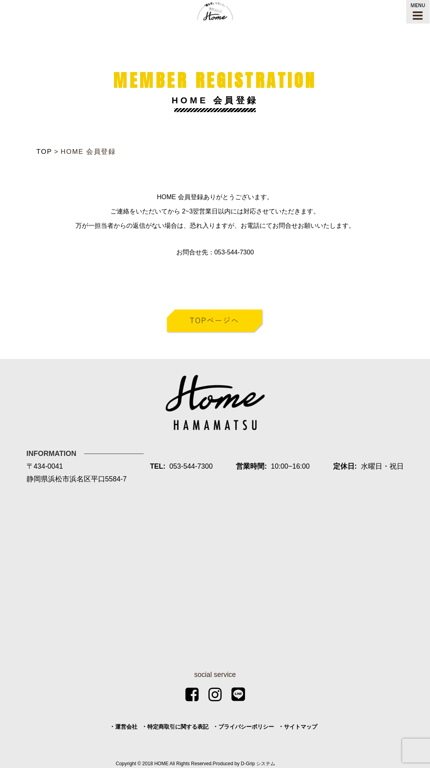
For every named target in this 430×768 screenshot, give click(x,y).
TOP (44, 151)
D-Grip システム (258, 763)
